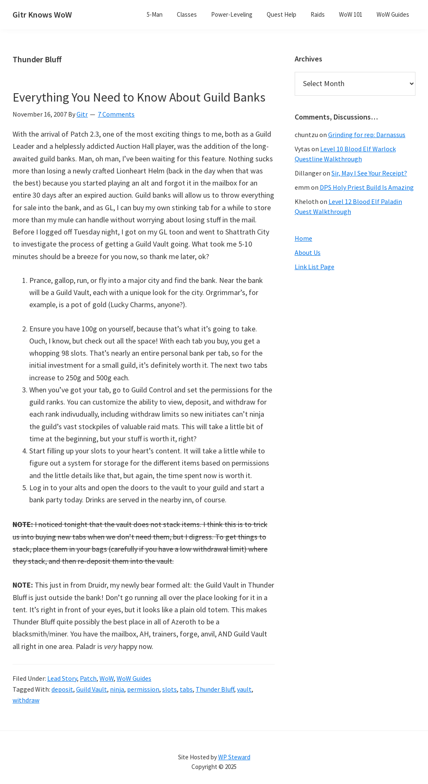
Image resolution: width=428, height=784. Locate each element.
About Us (308, 252)
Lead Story (62, 678)
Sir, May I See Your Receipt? (369, 173)
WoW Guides (134, 678)
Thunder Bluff (215, 689)
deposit (62, 689)
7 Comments (116, 114)
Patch (88, 678)
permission (143, 689)
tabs (186, 689)
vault (244, 689)
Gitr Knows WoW (42, 14)
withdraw (26, 700)
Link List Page (314, 266)
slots (169, 689)
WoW (106, 678)
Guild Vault (91, 689)
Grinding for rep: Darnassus (366, 134)
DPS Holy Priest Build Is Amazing (367, 187)
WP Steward (234, 757)
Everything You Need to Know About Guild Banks (139, 97)
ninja (117, 689)
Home (303, 238)
